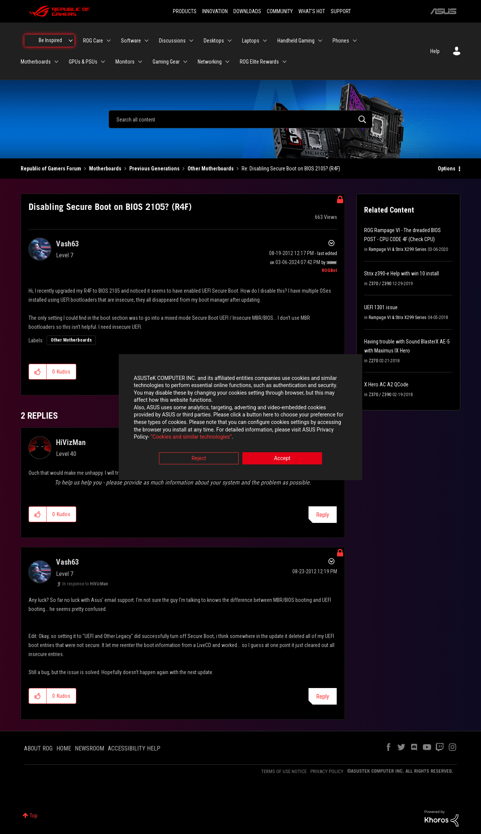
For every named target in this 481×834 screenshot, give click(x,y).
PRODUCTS (185, 11)
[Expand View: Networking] (227, 61)
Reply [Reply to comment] (322, 514)
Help (435, 51)
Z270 (373, 360)
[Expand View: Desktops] (229, 40)
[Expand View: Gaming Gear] (185, 61)
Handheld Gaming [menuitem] (296, 41)
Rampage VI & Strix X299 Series (398, 249)
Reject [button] (199, 459)
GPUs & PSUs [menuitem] (83, 62)
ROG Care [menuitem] (93, 41)
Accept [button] (282, 459)
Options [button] (446, 169)
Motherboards (105, 169)
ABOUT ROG (38, 748)
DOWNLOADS (247, 11)
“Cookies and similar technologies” (191, 437)
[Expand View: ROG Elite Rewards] (284, 61)
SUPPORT (341, 11)
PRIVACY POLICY (326, 771)
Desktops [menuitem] (214, 41)
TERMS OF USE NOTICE (284, 771)
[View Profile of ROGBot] (329, 270)
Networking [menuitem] (210, 62)
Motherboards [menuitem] (36, 62)
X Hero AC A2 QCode (386, 384)
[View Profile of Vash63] (67, 243)
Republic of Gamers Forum (51, 169)
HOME (63, 748)
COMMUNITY (280, 11)
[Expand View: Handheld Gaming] (320, 40)
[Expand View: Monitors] (140, 61)
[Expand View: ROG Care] (108, 40)
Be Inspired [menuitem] (50, 40)
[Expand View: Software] (146, 40)
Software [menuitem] (131, 41)
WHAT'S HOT (311, 11)
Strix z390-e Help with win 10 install (401, 273)
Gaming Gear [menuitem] (166, 62)
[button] (38, 371)
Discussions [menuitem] (172, 41)
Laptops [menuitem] (250, 41)
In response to (85, 583)
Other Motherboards (211, 169)
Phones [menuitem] (341, 41)
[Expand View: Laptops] (265, 40)
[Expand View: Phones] (354, 40)
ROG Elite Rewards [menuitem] (259, 62)
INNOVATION (215, 11)
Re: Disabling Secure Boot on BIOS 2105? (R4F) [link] (291, 169)
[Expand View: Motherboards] (56, 61)
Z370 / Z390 (380, 283)
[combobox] (240, 119)
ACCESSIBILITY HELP (134, 748)
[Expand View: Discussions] (191, 40)
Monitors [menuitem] (125, 62)
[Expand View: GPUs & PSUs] (103, 61)
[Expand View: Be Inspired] (70, 41)
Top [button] (34, 816)
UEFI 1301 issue (381, 307)
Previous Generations (154, 169)
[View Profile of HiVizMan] (71, 442)
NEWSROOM (89, 748)
